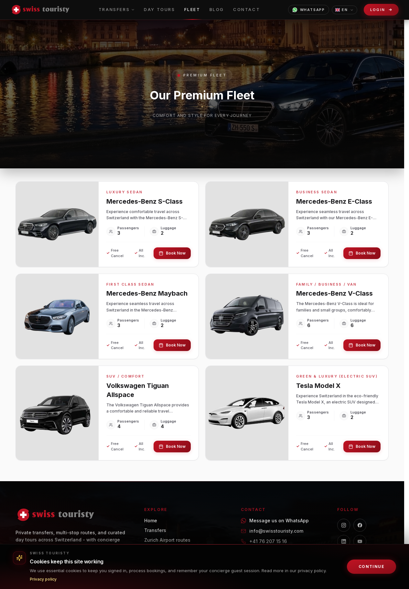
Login (378, 10)
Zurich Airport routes (167, 540)
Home (150, 520)
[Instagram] (343, 525)
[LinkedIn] (343, 541)
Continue (372, 566)
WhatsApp (308, 9)
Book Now (172, 253)
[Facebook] (359, 525)
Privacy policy (43, 579)
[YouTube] (359, 541)
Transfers (155, 530)
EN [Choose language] (344, 9)
